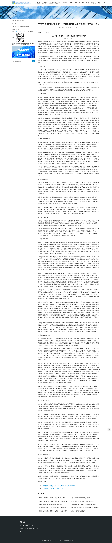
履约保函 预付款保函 (56, 3)
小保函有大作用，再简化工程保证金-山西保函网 (83, 504)
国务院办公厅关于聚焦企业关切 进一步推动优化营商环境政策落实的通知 (53, 501)
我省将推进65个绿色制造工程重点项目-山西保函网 (52, 507)
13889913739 (18, 31)
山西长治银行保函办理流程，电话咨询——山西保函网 (53, 511)
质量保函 (67, 3)
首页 (13, 20)
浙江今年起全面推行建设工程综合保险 (52, 489)
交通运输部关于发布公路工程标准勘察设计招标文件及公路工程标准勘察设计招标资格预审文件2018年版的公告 (85, 507)
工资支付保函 (75, 3)
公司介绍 (39, 3)
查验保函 (95, 3)
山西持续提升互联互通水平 (78, 511)
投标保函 (46, 3)
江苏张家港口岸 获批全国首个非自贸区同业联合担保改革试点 (58, 486)
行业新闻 (62, 27)
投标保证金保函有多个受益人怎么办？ (81, 498)
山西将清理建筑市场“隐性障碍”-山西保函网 (50, 504)
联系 (101, 3)
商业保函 (83, 3)
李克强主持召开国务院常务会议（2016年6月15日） (52, 498)
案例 (89, 3)
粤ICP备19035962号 (52, 540)
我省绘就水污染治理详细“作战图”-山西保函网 (83, 501)
